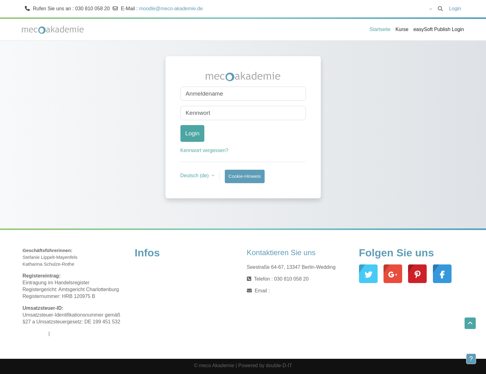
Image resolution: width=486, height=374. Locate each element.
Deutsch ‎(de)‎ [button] (195, 175)
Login (455, 8)
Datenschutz (65, 333)
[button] (413, 8)
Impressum (35, 333)
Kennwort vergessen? (204, 150)
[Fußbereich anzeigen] (471, 359)
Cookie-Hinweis (245, 176)
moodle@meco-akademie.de (171, 8)
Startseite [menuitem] (380, 29)
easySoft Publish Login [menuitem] (438, 29)
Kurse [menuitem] (401, 29)
